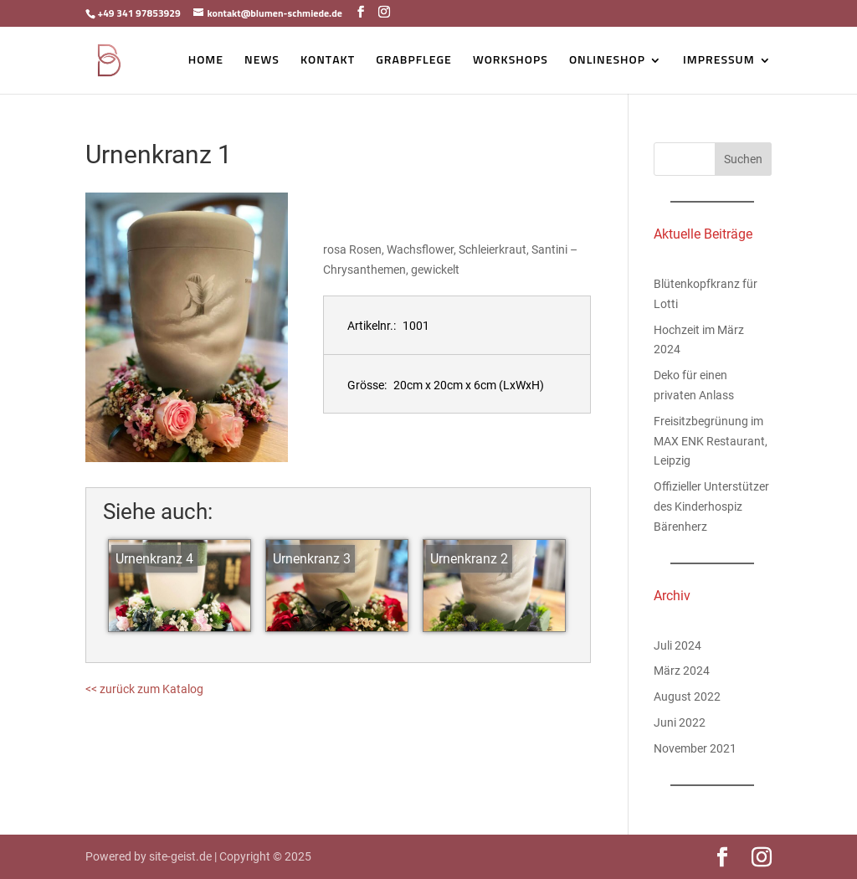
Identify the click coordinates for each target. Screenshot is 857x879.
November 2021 (695, 748)
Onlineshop (607, 60)
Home (205, 60)
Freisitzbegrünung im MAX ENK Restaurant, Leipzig (710, 441)
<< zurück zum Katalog (144, 689)
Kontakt (327, 60)
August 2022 (687, 696)
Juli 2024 (677, 645)
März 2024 (682, 670)
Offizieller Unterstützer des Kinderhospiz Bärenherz (711, 506)
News (262, 60)
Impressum (719, 60)
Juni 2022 (680, 722)
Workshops (510, 60)
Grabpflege (414, 60)
